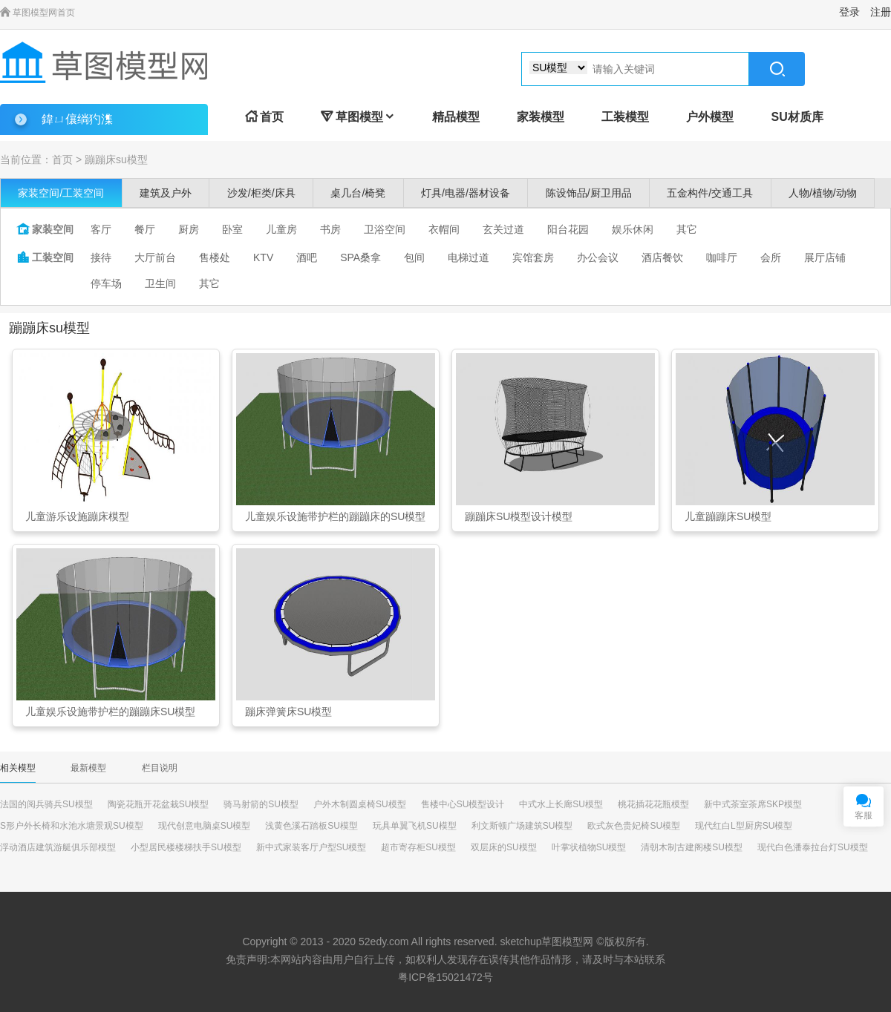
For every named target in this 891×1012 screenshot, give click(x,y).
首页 (264, 117)
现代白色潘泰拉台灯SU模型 (812, 847)
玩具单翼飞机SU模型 (415, 826)
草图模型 (358, 117)
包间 (414, 257)
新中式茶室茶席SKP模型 (753, 804)
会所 (770, 257)
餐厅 (144, 229)
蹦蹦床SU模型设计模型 (518, 516)
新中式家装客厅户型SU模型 (311, 847)
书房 (330, 229)
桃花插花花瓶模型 (653, 804)
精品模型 (456, 117)
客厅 (101, 229)
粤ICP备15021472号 (445, 977)
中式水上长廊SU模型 (561, 804)
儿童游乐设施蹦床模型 (77, 516)
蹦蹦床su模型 (116, 159)
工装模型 (625, 117)
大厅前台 (155, 257)
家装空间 (45, 229)
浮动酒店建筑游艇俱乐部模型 (58, 847)
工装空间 (45, 257)
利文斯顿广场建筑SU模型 (522, 826)
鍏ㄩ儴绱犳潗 (77, 119)
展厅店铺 (825, 257)
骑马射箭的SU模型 (260, 804)
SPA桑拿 (360, 257)
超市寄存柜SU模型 (418, 847)
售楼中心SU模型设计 (463, 804)
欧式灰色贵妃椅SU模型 (633, 826)
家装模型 (540, 117)
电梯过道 (468, 257)
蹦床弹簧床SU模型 (288, 711)
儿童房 (281, 229)
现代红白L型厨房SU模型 (743, 826)
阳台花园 (568, 229)
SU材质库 (797, 117)
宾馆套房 (533, 257)
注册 (880, 12)
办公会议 (598, 257)
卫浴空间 (384, 229)
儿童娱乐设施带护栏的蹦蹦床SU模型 (110, 711)
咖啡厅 (721, 257)
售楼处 (214, 257)
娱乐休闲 (632, 229)
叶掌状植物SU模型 (589, 847)
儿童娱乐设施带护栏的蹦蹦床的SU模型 (335, 516)
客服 (863, 815)
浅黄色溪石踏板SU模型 (311, 826)
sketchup (520, 941)
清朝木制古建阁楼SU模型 (691, 847)
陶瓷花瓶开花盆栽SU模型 (158, 804)
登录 (849, 12)
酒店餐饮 (662, 257)
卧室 (232, 229)
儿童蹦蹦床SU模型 (728, 516)
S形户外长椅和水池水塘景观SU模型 (71, 826)
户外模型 (710, 117)
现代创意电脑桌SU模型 (204, 826)
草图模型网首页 (37, 12)
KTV (263, 257)
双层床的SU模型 (504, 847)
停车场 (106, 283)
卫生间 (160, 283)
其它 (686, 229)
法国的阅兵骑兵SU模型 (46, 804)
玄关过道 (503, 229)
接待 (101, 257)
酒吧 (306, 257)
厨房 (188, 229)
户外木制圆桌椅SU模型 (359, 804)
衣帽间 (444, 229)
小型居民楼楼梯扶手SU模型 (186, 847)
